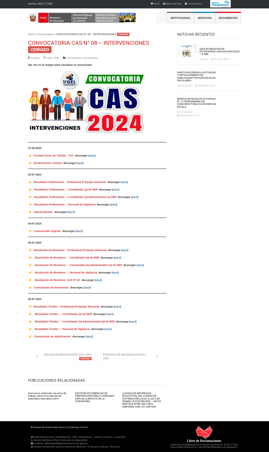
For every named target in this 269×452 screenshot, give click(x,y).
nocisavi (35, 57)
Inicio (157, 3)
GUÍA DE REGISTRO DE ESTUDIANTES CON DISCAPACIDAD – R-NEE (220, 52)
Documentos (228, 17)
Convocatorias (90, 57)
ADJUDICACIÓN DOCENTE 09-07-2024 (68, 356)
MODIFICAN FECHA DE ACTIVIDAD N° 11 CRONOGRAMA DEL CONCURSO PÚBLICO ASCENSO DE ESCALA (196, 103)
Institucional (181, 17)
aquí (92, 155)
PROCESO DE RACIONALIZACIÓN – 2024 (125, 356)
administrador (185, 85)
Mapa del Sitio (174, 3)
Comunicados (45, 34)
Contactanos (195, 3)
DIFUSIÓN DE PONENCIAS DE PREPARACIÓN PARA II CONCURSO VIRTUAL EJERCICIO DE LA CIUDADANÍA (94, 397)
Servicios (205, 17)
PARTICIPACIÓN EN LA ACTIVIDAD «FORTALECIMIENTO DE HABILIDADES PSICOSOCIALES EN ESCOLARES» (196, 76)
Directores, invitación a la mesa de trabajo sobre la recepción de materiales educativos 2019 (47, 396)
